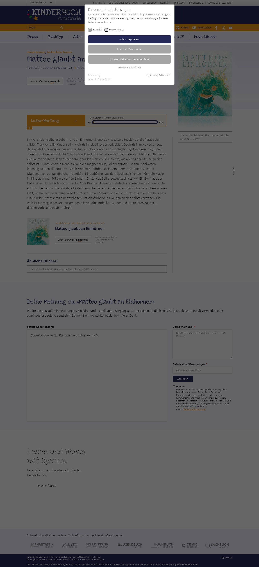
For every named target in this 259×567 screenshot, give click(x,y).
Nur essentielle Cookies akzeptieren (129, 59)
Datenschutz (164, 75)
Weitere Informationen (129, 67)
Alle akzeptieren (129, 39)
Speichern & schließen (129, 49)
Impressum (151, 75)
